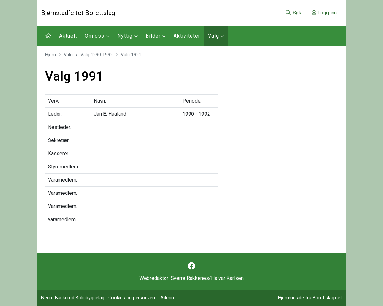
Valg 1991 (131, 55)
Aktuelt (68, 36)
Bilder (156, 36)
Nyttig (127, 36)
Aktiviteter (187, 36)
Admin (167, 298)
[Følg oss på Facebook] (191, 266)
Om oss (97, 36)
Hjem (50, 55)
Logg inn (324, 13)
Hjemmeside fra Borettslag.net (310, 298)
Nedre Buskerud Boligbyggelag (72, 298)
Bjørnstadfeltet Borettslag (78, 13)
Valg (216, 36)
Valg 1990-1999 (96, 55)
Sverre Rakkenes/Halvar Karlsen (207, 278)
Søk (293, 13)
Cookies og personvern (132, 298)
